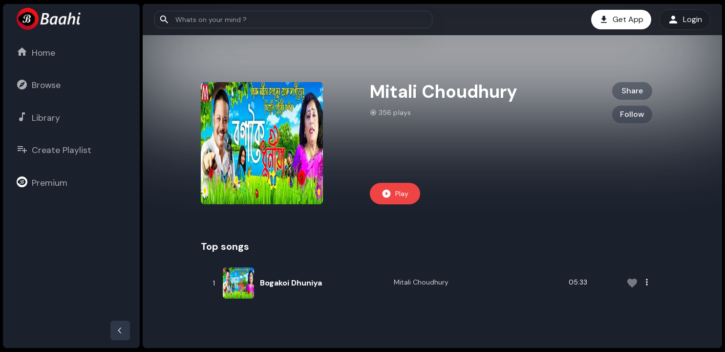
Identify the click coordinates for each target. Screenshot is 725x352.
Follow (632, 114)
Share (632, 91)
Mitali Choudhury (421, 282)
